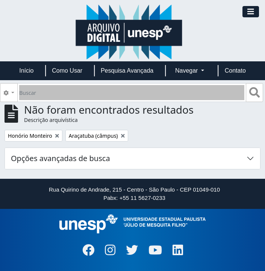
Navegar (187, 70)
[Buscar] (131, 92)
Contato (235, 70)
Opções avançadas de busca (60, 158)
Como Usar (67, 70)
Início (26, 70)
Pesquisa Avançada (127, 70)
